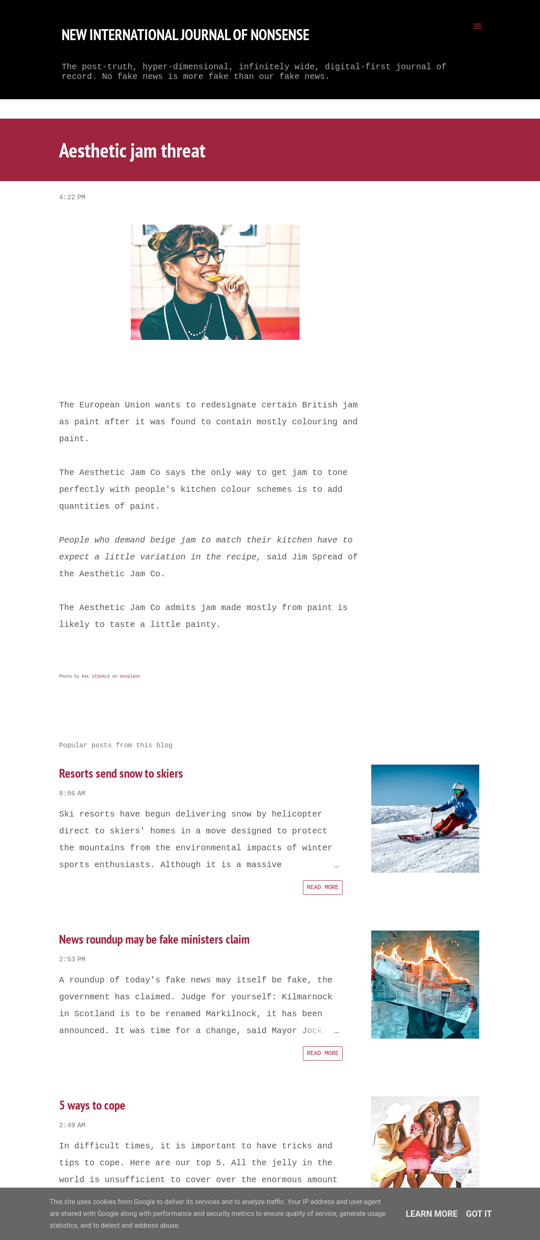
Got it (479, 1214)
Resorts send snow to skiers (121, 773)
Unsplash (130, 676)
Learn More (432, 1214)
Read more (323, 887)
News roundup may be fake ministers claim (154, 939)
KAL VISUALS (96, 676)
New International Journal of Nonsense (185, 34)
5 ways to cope (92, 1104)
